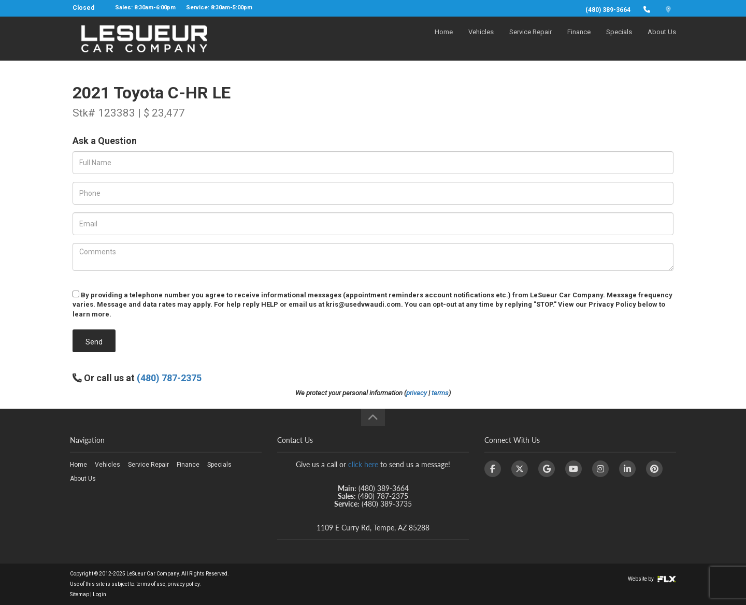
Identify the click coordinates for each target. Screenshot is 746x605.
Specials (619, 40)
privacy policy (183, 584)
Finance (579, 40)
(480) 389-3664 (607, 9)
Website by (652, 579)
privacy (416, 393)
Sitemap (79, 594)
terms (440, 393)
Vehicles (481, 40)
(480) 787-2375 (169, 377)
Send (94, 342)
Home (444, 40)
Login (99, 594)
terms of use (150, 584)
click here (363, 464)
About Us (662, 40)
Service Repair (530, 40)
